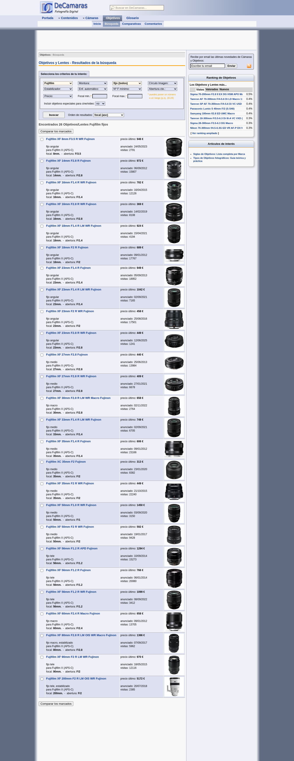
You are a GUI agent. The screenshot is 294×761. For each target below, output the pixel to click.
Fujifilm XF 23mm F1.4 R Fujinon (68, 267)
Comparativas (131, 23)
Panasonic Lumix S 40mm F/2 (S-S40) (212, 108)
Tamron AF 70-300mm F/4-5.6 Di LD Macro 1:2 (217, 99)
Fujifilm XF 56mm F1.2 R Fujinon (68, 570)
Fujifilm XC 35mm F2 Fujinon (66, 461)
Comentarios (153, 23)
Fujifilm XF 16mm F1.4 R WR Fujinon (71, 182)
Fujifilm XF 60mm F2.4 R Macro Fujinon (73, 613)
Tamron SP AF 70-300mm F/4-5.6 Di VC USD (216, 104)
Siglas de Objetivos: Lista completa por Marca (219, 154)
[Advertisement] (117, 40)
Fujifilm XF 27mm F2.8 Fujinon (67, 354)
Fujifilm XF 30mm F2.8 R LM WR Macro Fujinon (78, 398)
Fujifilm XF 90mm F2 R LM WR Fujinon (72, 656)
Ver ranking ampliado (204, 133)
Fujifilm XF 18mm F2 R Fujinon (67, 247)
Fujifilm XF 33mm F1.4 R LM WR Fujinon (73, 419)
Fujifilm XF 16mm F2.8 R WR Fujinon (71, 204)
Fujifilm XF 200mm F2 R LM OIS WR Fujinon (76, 678)
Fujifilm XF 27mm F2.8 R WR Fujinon (71, 376)
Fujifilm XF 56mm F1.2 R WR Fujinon (71, 591)
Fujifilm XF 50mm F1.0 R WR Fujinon (71, 505)
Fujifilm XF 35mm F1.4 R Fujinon (68, 441)
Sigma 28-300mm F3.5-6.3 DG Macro (211, 123)
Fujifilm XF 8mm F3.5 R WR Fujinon (70, 139)
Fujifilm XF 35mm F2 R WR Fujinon (70, 483)
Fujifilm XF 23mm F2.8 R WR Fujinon (71, 332)
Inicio (97, 23)
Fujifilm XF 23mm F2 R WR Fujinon (70, 311)
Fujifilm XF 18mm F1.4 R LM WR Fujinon (73, 225)
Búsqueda (111, 23)
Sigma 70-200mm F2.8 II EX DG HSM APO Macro (218, 94)
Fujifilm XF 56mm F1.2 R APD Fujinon (72, 548)
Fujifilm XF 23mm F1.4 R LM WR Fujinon (73, 289)
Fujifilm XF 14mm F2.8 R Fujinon (68, 160)
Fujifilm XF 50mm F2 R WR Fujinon (70, 526)
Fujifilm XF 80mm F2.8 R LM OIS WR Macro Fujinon (81, 635)
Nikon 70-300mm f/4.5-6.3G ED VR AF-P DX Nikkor (219, 128)
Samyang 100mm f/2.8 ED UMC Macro (212, 113)
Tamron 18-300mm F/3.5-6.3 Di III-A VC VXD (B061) (219, 118)
